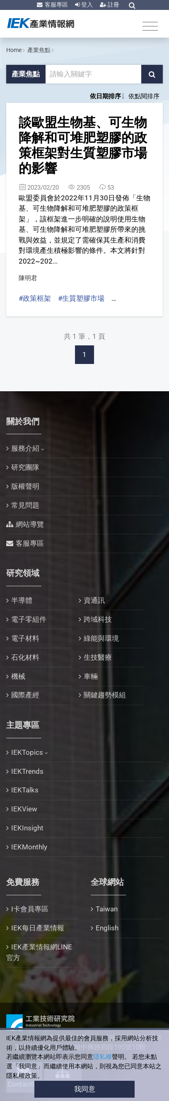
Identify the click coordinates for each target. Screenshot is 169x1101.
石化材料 (25, 657)
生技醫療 (98, 657)
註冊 (112, 4)
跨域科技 (98, 619)
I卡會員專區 (29, 909)
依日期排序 (105, 96)
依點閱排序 (143, 96)
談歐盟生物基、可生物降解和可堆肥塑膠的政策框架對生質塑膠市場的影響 (83, 145)
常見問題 (25, 505)
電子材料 (25, 638)
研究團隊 (25, 467)
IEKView (24, 809)
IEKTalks (25, 790)
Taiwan (107, 909)
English (107, 928)
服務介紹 (25, 448)
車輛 (91, 676)
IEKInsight (27, 828)
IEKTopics (27, 752)
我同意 (84, 1089)
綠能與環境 (101, 638)
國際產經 (25, 695)
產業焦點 (39, 50)
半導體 (21, 600)
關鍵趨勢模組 (105, 695)
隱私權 (102, 1057)
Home (14, 50)
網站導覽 (30, 524)
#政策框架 (35, 298)
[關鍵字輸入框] (94, 74)
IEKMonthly (29, 847)
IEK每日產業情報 (37, 928)
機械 (18, 676)
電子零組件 (28, 619)
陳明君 (28, 278)
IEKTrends (27, 771)
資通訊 (94, 600)
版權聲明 (25, 486)
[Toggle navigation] (150, 26)
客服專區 (55, 4)
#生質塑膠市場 (81, 298)
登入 (86, 4)
